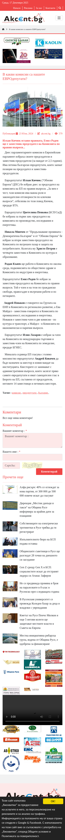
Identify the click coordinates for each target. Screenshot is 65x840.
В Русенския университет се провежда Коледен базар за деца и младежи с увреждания (40, 603)
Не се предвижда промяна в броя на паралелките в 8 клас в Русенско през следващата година (39, 587)
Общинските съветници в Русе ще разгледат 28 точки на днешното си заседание (40, 555)
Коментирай (49, 471)
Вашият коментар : (15, 430)
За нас (39, 8)
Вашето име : (11, 451)
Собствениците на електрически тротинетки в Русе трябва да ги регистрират (39, 527)
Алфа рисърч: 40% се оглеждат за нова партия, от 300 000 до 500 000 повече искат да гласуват (39, 491)
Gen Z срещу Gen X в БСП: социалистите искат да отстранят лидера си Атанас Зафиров (39, 571)
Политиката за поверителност (20, 836)
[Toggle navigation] (59, 18)
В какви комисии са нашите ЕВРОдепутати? (27, 29)
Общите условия (38, 832)
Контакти (50, 8)
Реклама (28, 8)
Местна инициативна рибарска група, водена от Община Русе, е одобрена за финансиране (39, 639)
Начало (17, 8)
